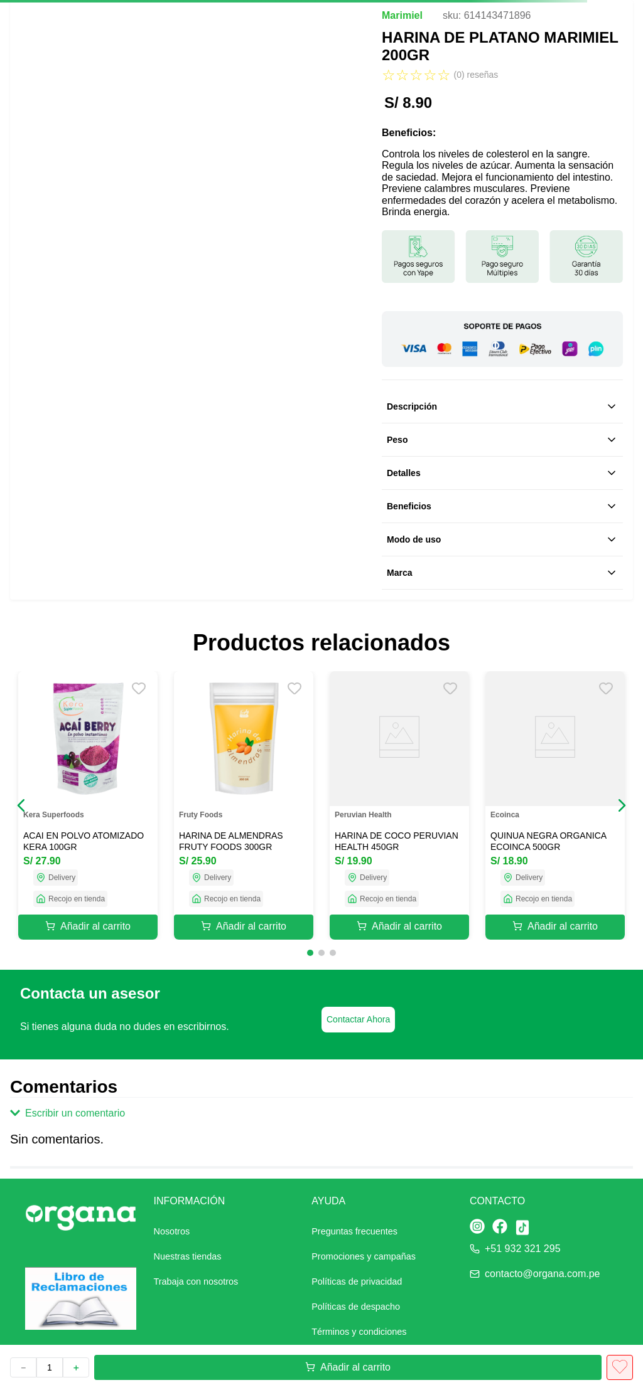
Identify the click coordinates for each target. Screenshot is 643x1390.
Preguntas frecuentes (354, 1231)
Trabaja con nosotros (196, 1281)
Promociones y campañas (363, 1256)
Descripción (502, 406)
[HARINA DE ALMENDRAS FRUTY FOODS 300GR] (243, 805)
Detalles (502, 473)
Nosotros (172, 1231)
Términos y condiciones (358, 1332)
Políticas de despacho (355, 1307)
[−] (23, 1367)
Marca (502, 572)
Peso (502, 439)
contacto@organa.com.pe (542, 1273)
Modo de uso (502, 539)
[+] (76, 1367)
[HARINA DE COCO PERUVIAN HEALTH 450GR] (399, 805)
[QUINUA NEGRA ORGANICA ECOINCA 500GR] (555, 805)
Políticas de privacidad (356, 1281)
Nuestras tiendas (188, 1256)
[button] (21, 805)
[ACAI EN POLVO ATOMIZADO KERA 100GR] (88, 805)
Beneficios (502, 506)
